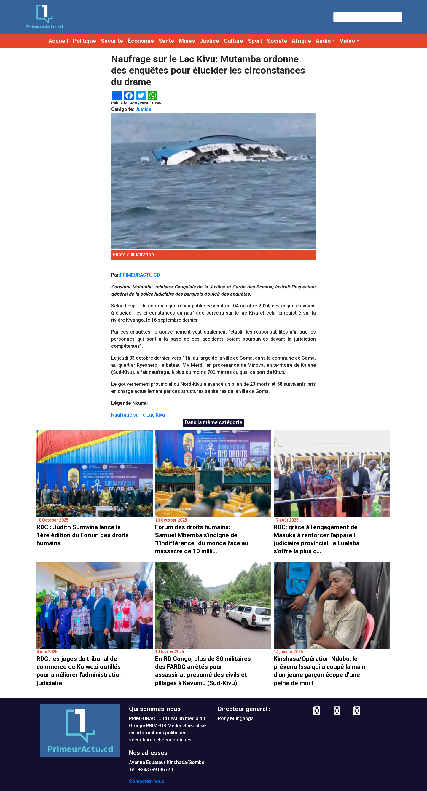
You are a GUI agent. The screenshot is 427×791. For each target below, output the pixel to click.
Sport (255, 40)
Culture (233, 40)
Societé (277, 40)
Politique (84, 40)
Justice (209, 40)
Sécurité (112, 40)
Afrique (301, 40)
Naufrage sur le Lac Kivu (138, 415)
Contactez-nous (146, 781)
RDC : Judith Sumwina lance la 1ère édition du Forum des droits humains (82, 535)
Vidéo (347, 40)
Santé (166, 40)
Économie (141, 40)
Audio (323, 40)
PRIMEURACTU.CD (140, 275)
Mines (187, 40)
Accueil (58, 40)
